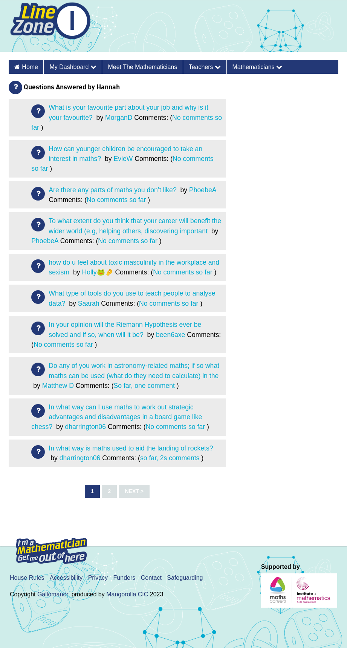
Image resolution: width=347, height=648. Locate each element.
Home (30, 67)
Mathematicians (257, 67)
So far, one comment (144, 385)
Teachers (205, 67)
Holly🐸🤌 (97, 272)
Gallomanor (52, 594)
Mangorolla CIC (127, 594)
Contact (151, 577)
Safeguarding (185, 577)
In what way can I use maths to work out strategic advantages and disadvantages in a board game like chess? (116, 417)
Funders (124, 577)
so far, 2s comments (169, 458)
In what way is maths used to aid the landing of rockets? (131, 448)
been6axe (170, 335)
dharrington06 (85, 426)
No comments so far (116, 200)
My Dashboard (72, 67)
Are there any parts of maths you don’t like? (113, 190)
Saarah (88, 303)
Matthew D (58, 385)
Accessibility (66, 577)
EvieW (123, 158)
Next (132, 491)
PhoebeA (202, 190)
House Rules (27, 577)
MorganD (118, 117)
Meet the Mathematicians (142, 67)
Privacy (98, 577)
